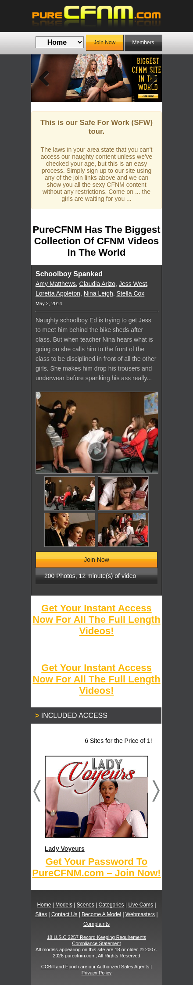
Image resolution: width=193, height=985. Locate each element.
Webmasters (140, 914)
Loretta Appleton (58, 293)
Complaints (96, 924)
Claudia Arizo (97, 283)
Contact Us (64, 914)
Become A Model (101, 914)
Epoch (72, 966)
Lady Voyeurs (96, 804)
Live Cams (140, 905)
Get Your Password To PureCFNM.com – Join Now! (96, 867)
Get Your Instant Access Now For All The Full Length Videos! (96, 619)
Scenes (85, 905)
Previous (44, 78)
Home (44, 905)
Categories (111, 905)
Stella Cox (130, 293)
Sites (41, 914)
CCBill (48, 966)
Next (148, 78)
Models (63, 905)
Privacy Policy (96, 972)
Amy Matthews (56, 283)
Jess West (133, 283)
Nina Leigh (98, 293)
